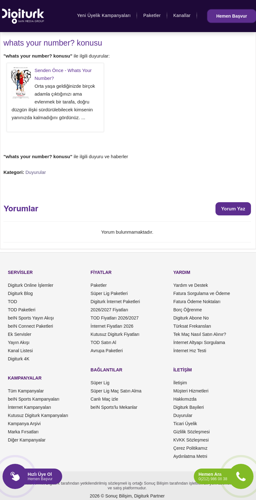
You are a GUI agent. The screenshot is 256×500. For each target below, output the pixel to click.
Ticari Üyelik (185, 423)
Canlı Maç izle (104, 399)
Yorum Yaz (233, 209)
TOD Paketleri (21, 309)
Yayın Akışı (19, 342)
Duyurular (35, 172)
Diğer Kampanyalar (27, 439)
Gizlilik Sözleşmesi (191, 431)
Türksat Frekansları (192, 326)
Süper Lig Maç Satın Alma (115, 390)
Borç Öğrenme (187, 309)
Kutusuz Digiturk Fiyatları (114, 334)
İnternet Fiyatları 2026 (111, 326)
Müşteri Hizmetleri (191, 390)
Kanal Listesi (20, 350)
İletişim (180, 382)
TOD (12, 301)
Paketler (152, 15)
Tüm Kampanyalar (26, 390)
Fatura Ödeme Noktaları (197, 301)
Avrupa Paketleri (106, 350)
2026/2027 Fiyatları (109, 309)
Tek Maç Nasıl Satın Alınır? (199, 334)
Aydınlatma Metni (190, 456)
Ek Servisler (19, 334)
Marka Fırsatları (23, 431)
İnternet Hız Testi (189, 350)
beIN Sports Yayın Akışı (31, 317)
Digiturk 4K (18, 358)
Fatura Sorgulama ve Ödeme (201, 293)
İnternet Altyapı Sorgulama (199, 342)
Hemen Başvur (231, 16)
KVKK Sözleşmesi (191, 439)
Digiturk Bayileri (188, 407)
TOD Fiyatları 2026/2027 (114, 317)
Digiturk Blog (20, 293)
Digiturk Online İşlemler (30, 285)
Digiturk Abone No (191, 317)
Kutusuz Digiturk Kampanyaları (38, 415)
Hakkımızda (185, 399)
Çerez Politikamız (190, 448)
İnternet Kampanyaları (29, 407)
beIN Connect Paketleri (30, 326)
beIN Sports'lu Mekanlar (113, 407)
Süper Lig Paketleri (109, 293)
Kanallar (182, 15)
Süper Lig (99, 382)
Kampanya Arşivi (24, 423)
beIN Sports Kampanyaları (33, 399)
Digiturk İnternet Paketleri (115, 301)
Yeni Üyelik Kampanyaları (104, 15)
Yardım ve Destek (190, 285)
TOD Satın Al (103, 342)
